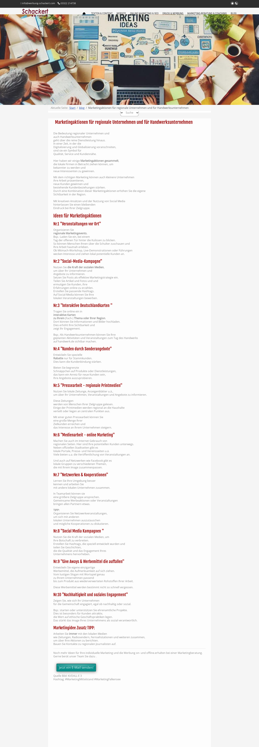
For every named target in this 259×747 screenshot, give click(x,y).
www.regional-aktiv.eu (216, 3)
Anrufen (236, 3)
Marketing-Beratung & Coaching (207, 15)
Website (121, 15)
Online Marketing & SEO (144, 15)
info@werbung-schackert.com (37, 3)
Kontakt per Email (220, 3)
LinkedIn (228, 3)
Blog (234, 15)
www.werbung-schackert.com (212, 3)
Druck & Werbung (173, 15)
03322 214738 (67, 3)
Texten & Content (102, 15)
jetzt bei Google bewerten (232, 3)
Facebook (224, 3)
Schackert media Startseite (84, 16)
